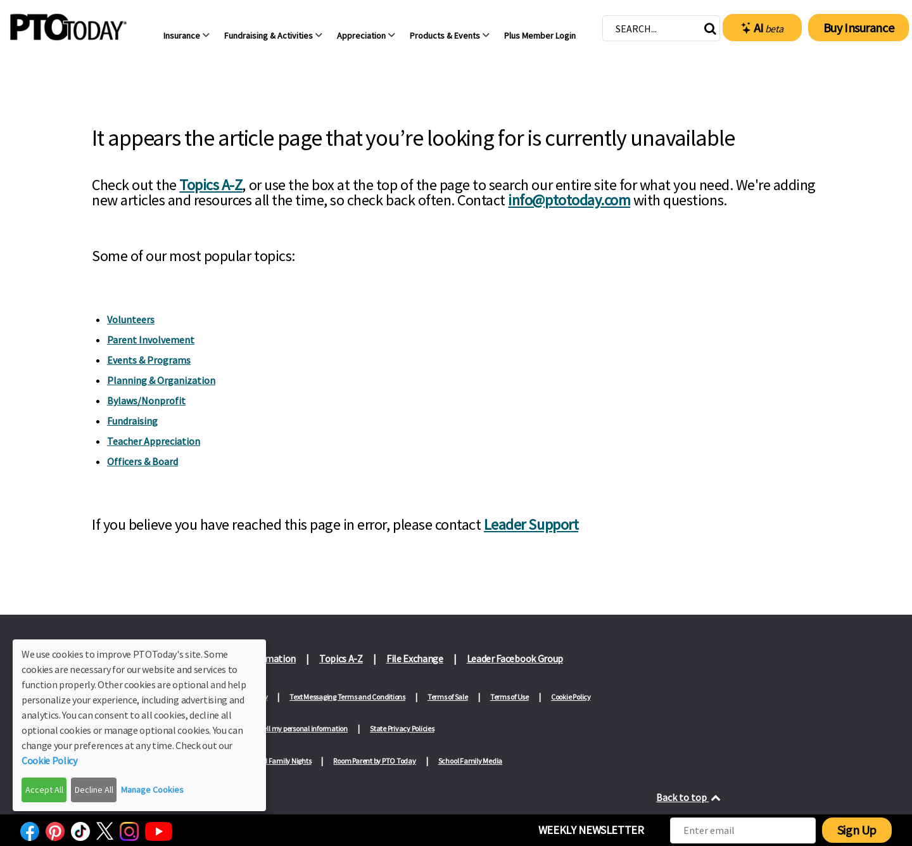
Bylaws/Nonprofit (146, 400)
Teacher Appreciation (153, 441)
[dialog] (139, 725)
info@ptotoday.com (569, 200)
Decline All (94, 789)
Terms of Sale (448, 697)
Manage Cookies (152, 789)
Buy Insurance (858, 27)
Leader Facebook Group (515, 658)
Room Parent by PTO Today (374, 761)
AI (762, 28)
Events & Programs (149, 360)
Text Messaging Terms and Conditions (347, 697)
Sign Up (857, 830)
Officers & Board (142, 461)
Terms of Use (509, 697)
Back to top (689, 797)
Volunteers (131, 319)
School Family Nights (278, 761)
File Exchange (414, 658)
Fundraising (132, 420)
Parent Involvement (150, 339)
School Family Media (470, 761)
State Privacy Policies (402, 728)
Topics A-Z (210, 185)
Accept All (44, 789)
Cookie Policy (571, 697)
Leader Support (531, 524)
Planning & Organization (161, 380)
